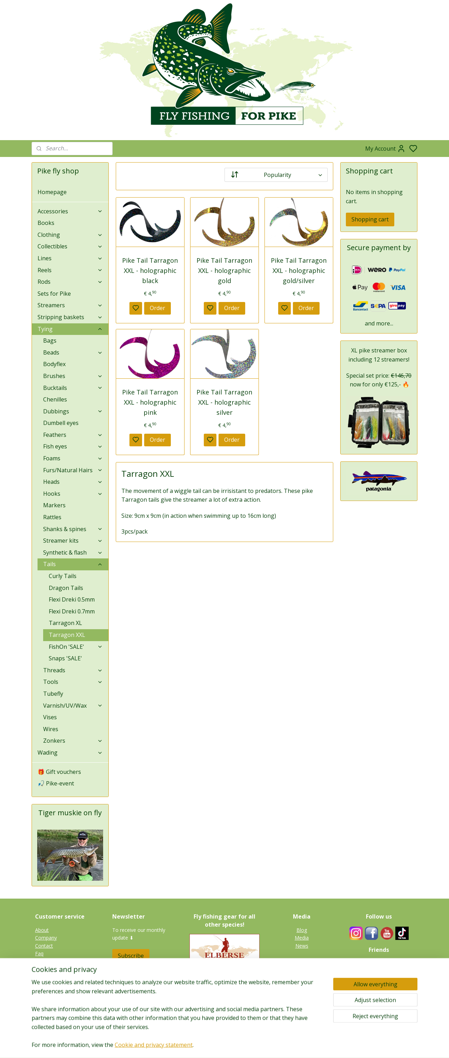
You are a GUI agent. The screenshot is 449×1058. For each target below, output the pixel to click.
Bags (49, 340)
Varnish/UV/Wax (73, 705)
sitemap (246, 1045)
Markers (54, 505)
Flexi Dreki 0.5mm (72, 599)
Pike (302, 974)
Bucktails (73, 388)
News (301, 945)
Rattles (52, 517)
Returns (44, 969)
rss (261, 1045)
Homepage (52, 192)
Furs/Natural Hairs (73, 470)
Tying (70, 329)
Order (157, 308)
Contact (44, 945)
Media (302, 937)
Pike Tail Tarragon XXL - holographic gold (224, 270)
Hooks (73, 493)
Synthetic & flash (73, 552)
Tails (73, 564)
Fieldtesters (379, 963)
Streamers (70, 305)
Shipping (44, 977)
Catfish (302, 1006)
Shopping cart (370, 219)
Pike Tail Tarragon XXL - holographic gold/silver (299, 270)
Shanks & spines (73, 529)
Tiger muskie (301, 982)
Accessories (70, 211)
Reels (70, 270)
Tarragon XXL (67, 635)
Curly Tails (62, 576)
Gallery (301, 1014)
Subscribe (131, 956)
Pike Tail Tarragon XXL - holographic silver (224, 402)
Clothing (70, 235)
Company (46, 937)
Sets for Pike (54, 293)
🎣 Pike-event (56, 783)
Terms (42, 984)
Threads (73, 670)
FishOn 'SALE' (76, 647)
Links (382, 978)
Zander (302, 990)
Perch (301, 998)
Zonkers (73, 740)
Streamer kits (73, 540)
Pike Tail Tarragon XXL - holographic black (150, 270)
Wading (70, 752)
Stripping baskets (70, 317)
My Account (385, 148)
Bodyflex (54, 364)
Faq (39, 953)
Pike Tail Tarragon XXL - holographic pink (150, 402)
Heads (73, 482)
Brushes (73, 376)
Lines (70, 258)
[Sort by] (276, 174)
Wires (50, 729)
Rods (70, 282)
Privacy (43, 961)
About (42, 930)
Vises (50, 717)
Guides (379, 971)
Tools (73, 682)
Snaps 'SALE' (65, 658)
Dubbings (73, 411)
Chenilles (55, 399)
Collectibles (70, 246)
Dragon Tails (66, 588)
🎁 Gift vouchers (59, 772)
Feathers (73, 435)
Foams (73, 458)
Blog (301, 930)
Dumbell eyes (61, 423)
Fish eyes (73, 446)
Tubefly (53, 694)
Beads (73, 352)
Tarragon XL (65, 623)
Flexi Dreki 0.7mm (72, 611)
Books (46, 223)
